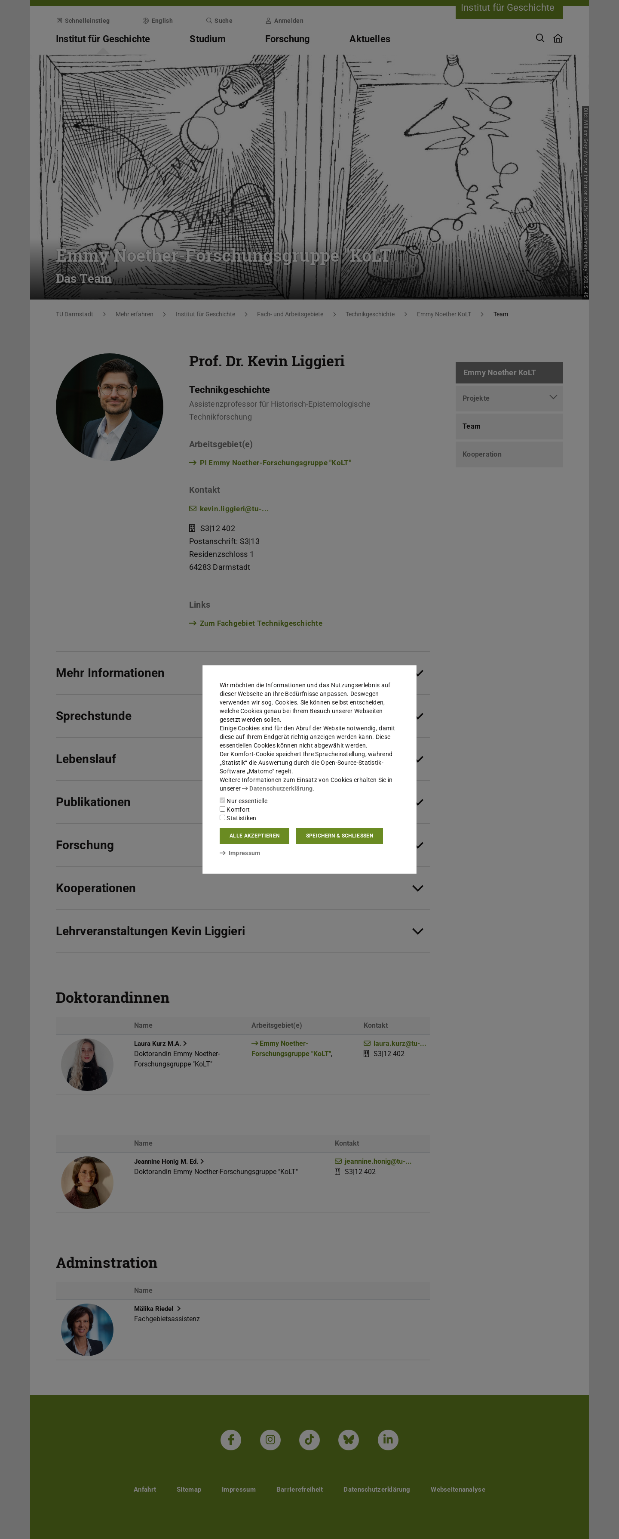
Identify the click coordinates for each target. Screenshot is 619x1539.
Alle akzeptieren (254, 836)
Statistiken (238, 818)
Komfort (235, 809)
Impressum (240, 853)
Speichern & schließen (339, 836)
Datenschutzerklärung (277, 788)
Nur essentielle (243, 800)
